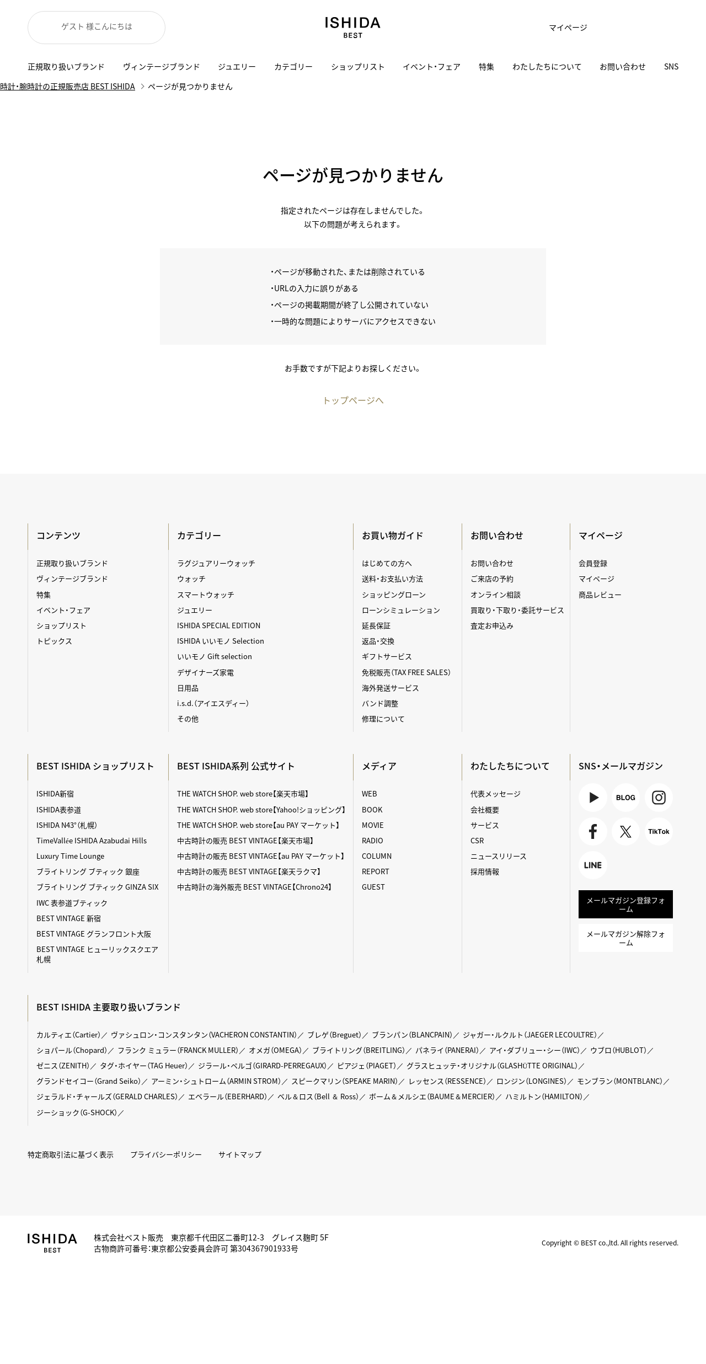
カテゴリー (293, 66)
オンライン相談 (495, 594)
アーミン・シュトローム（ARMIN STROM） (216, 1081)
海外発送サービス (390, 687)
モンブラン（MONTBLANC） (620, 1081)
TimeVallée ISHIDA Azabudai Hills (91, 840)
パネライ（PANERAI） (447, 1050)
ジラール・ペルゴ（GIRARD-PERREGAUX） (262, 1065)
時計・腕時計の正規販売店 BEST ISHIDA (67, 86)
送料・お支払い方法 (392, 578)
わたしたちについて (547, 66)
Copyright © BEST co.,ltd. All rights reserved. (610, 1243)
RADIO (372, 840)
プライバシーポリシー (166, 1154)
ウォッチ (191, 578)
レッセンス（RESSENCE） (447, 1081)
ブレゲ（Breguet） (334, 1034)
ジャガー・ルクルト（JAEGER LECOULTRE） (530, 1034)
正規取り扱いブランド (66, 66)
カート (634, 27)
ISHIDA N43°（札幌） (67, 825)
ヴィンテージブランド (161, 66)
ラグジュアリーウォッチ (216, 563)
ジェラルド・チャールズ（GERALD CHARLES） (107, 1096)
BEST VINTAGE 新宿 (68, 918)
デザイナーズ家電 (205, 672)
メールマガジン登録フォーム (625, 904)
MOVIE (373, 825)
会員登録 (593, 563)
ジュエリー (237, 66)
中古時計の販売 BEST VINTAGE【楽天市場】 (245, 840)
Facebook (593, 831)
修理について (383, 718)
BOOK (372, 809)
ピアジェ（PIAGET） (367, 1065)
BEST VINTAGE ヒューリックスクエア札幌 (97, 954)
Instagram (659, 797)
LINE (593, 865)
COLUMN (377, 856)
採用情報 (484, 871)
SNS (671, 66)
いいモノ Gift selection (214, 656)
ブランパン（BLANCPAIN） (412, 1034)
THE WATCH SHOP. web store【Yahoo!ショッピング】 (261, 809)
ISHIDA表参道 (58, 809)
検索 (662, 27)
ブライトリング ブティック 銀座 (88, 871)
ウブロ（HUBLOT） (618, 1050)
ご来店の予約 (492, 578)
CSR (477, 840)
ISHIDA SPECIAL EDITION (218, 625)
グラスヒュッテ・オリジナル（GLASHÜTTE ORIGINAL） (492, 1065)
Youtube (593, 797)
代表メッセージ (495, 793)
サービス (484, 825)
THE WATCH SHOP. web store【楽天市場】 (243, 793)
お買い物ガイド (393, 535)
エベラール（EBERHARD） (228, 1096)
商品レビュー (600, 594)
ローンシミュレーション (401, 610)
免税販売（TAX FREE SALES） (406, 672)
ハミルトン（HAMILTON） (544, 1096)
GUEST (373, 886)
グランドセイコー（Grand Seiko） (88, 1081)
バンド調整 (380, 703)
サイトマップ (239, 1154)
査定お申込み (492, 625)
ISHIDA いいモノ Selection (220, 640)
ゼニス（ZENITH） (63, 1065)
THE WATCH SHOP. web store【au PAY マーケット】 (258, 825)
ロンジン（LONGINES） (531, 1081)
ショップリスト (358, 66)
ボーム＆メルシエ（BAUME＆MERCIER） (432, 1096)
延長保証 (376, 625)
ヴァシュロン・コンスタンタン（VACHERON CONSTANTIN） (204, 1034)
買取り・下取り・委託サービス (517, 610)
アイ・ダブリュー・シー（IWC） (534, 1050)
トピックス (54, 640)
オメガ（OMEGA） (275, 1050)
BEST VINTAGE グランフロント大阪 (93, 933)
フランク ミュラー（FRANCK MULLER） (178, 1050)
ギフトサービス (387, 656)
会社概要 (484, 809)
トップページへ (353, 399)
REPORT (375, 871)
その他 (188, 718)
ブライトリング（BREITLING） (358, 1050)
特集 (486, 66)
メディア (379, 765)
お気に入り (606, 27)
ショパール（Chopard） (72, 1050)
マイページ (568, 27)
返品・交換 (378, 640)
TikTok (659, 831)
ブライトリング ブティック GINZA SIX (97, 886)
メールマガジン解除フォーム (625, 938)
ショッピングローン (394, 594)
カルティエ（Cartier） (68, 1034)
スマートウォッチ (205, 594)
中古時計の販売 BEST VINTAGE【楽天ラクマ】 (249, 871)
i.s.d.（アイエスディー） (213, 703)
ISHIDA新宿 (55, 793)
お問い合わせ (623, 66)
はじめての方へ (387, 563)
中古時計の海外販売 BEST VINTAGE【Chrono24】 (254, 886)
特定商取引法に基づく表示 (71, 1154)
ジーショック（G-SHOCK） (76, 1112)
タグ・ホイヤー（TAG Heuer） (144, 1065)
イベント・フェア (432, 66)
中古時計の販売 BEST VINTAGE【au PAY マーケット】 (261, 856)
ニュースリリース (498, 856)
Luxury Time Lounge (70, 856)
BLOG (626, 797)
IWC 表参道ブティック (72, 902)
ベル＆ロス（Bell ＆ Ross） (318, 1096)
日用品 (188, 687)
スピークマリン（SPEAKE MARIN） (344, 1081)
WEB (369, 793)
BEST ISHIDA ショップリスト (95, 765)
